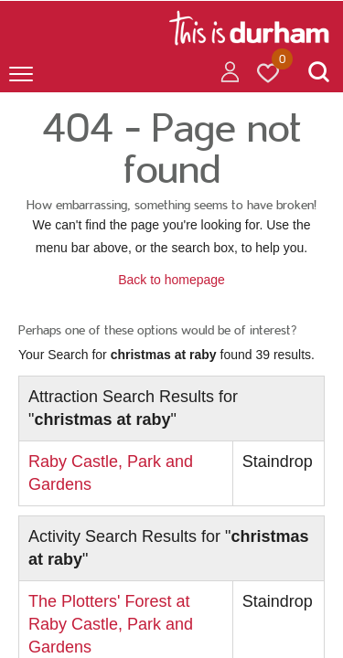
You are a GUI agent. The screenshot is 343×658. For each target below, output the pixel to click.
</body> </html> (171, 329)
